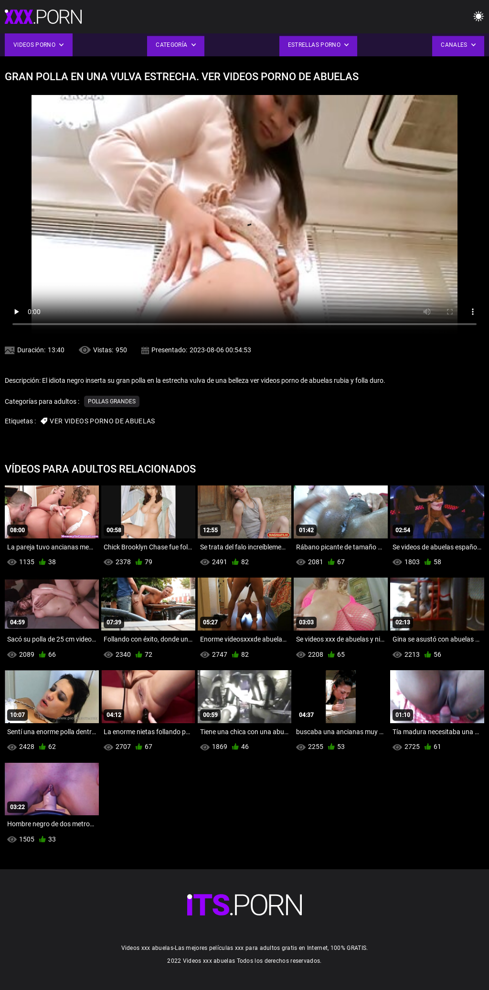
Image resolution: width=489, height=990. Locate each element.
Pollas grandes (112, 401)
